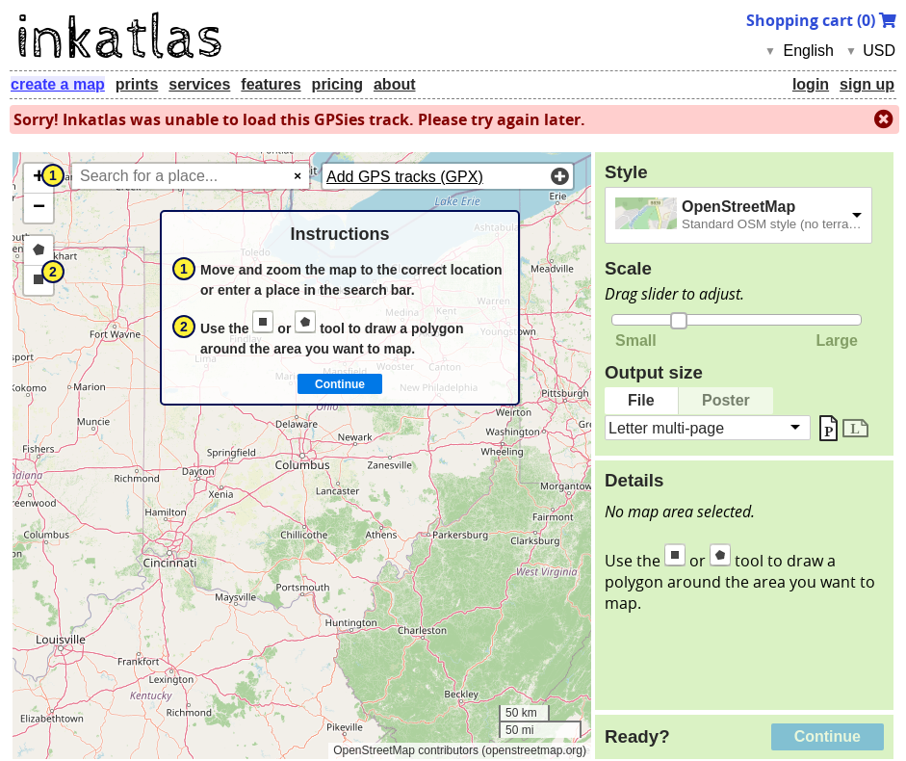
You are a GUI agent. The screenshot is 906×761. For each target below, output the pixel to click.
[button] (38, 179)
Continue (827, 736)
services (199, 84)
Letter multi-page (666, 427)
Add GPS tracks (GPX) (404, 177)
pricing (337, 84)
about (395, 84)
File (641, 400)
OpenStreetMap (738, 206)
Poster (726, 400)
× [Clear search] (297, 176)
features (270, 84)
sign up (867, 84)
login (810, 84)
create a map (58, 84)
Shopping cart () (821, 20)
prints (137, 84)
